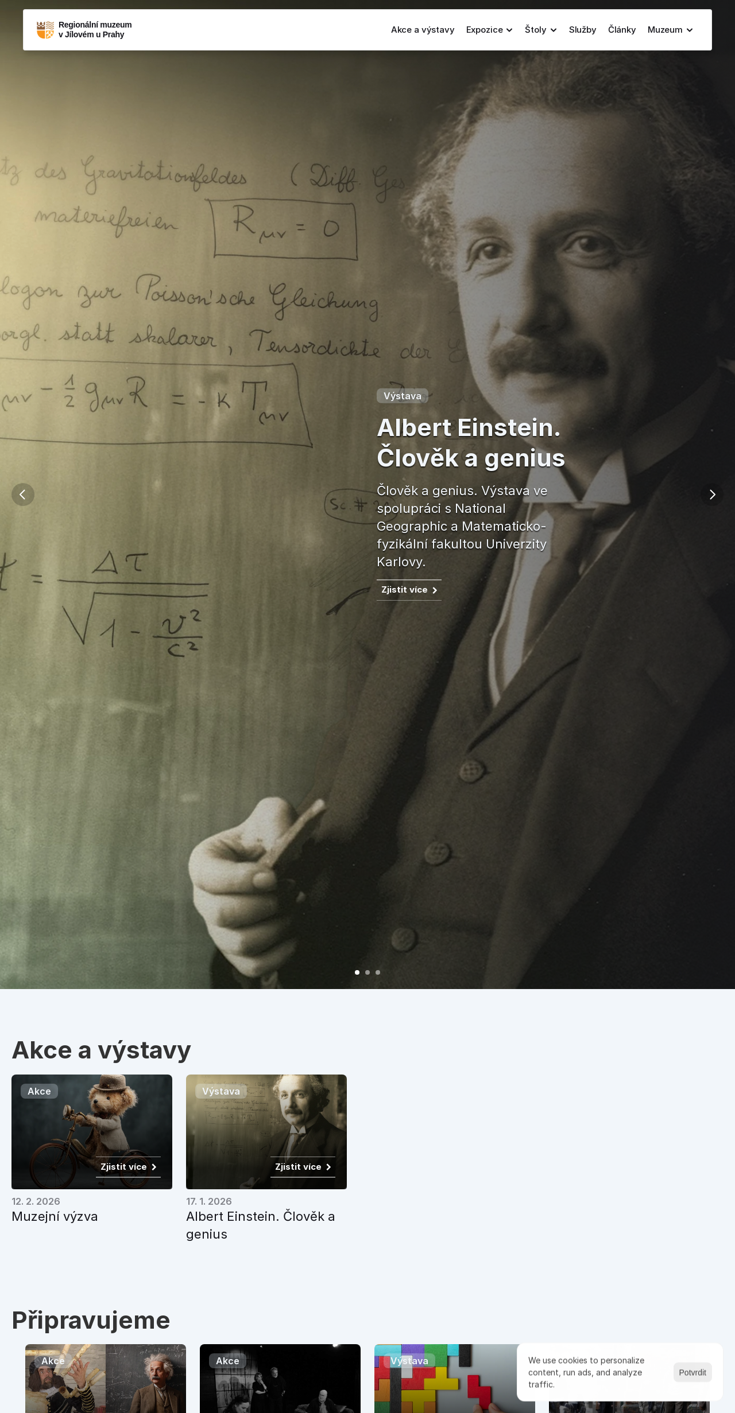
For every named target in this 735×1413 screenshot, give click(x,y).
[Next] (712, 494)
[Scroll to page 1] (354, 972)
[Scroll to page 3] (381, 972)
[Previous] (22, 494)
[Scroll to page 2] (367, 972)
